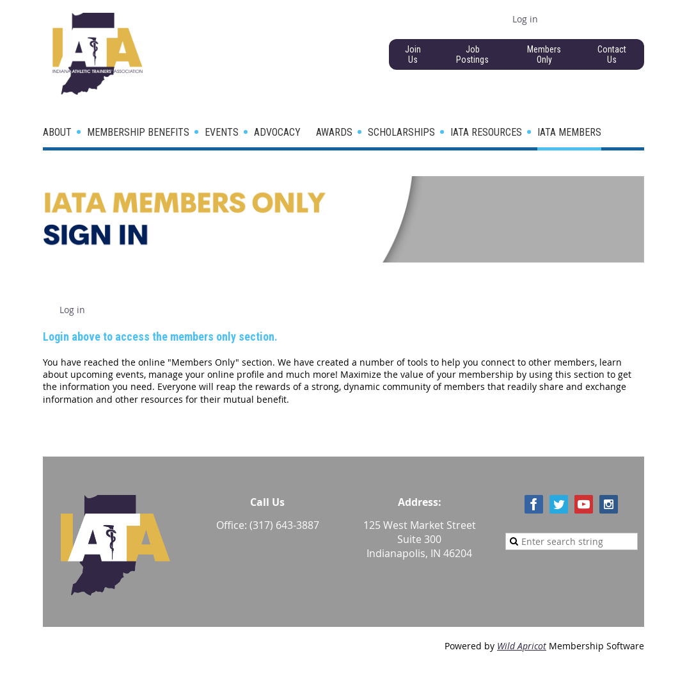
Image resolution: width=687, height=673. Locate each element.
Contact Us (611, 54)
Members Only (544, 54)
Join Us (413, 54)
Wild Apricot (521, 646)
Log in (525, 19)
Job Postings (472, 54)
